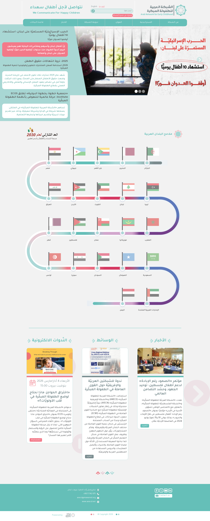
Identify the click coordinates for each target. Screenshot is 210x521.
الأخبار (160, 341)
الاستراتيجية (146, 22)
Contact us (79, 495)
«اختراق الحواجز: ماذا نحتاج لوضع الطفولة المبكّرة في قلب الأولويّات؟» (49, 397)
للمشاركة (36, 440)
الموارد (119, 22)
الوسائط (105, 341)
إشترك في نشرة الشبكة (54, 15)
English (26, 7)
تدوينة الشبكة (91, 22)
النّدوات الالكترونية (49, 341)
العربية (33, 7)
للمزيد (89, 456)
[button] (84, 59)
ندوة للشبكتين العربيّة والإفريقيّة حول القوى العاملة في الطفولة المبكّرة (105, 386)
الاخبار (64, 22)
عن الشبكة (173, 22)
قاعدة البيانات (36, 22)
